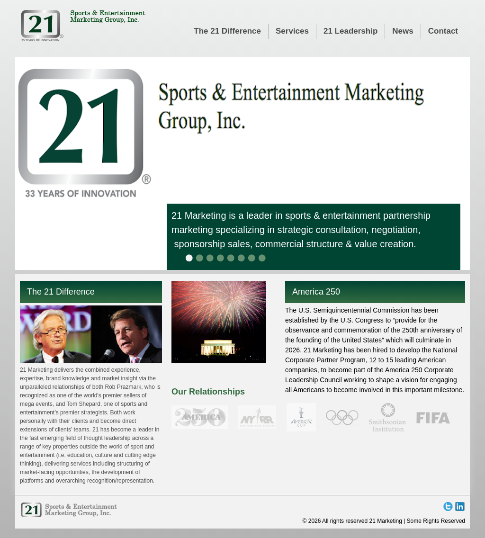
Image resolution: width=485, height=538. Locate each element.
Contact (443, 31)
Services (292, 31)
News (402, 31)
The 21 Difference (227, 31)
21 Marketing (83, 25)
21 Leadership (350, 31)
